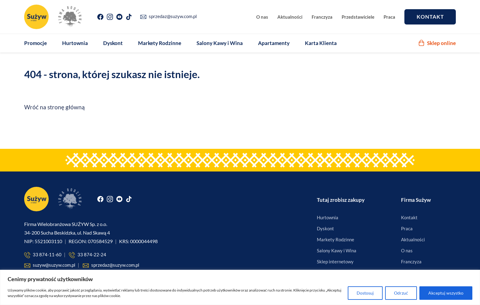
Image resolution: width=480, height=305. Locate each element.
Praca (389, 17)
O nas (262, 17)
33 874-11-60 (43, 255)
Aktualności (289, 17)
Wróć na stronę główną (54, 107)
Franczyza (322, 17)
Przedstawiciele (358, 17)
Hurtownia (75, 43)
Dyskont (113, 43)
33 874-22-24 (87, 255)
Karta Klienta (321, 43)
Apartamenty (274, 43)
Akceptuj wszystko (445, 293)
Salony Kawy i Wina (220, 43)
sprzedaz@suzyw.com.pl (168, 16)
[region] (240, 287)
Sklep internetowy (335, 261)
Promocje (35, 43)
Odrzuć (401, 293)
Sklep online (437, 43)
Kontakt (430, 16)
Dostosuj (365, 293)
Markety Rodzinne (159, 43)
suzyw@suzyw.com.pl (49, 265)
